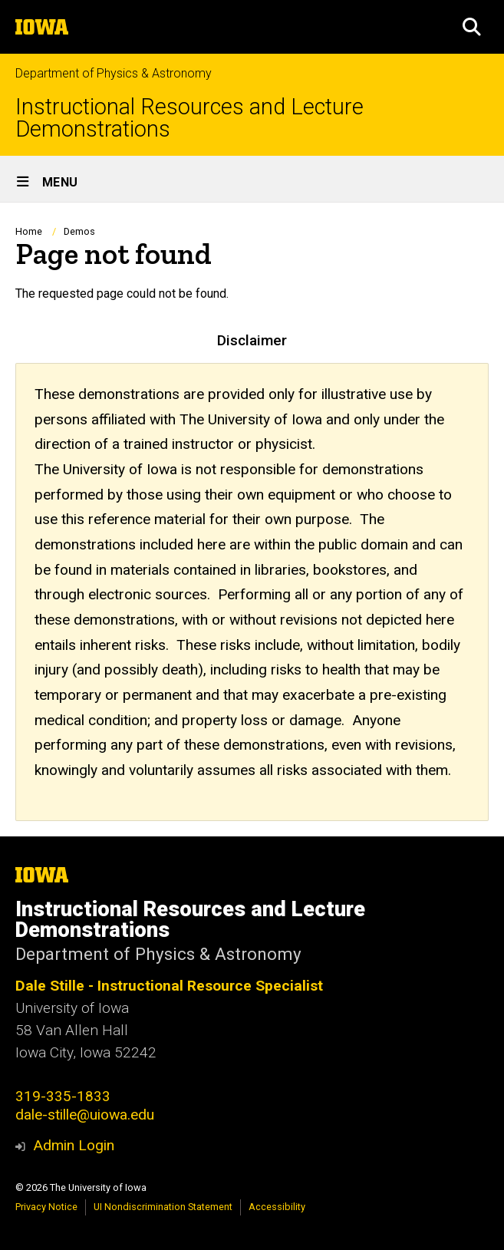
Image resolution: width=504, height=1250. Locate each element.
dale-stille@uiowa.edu (84, 1114)
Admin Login (73, 1145)
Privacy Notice (46, 1206)
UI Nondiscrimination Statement (163, 1206)
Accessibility (277, 1206)
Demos (79, 231)
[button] (472, 27)
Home (28, 231)
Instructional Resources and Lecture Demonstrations (189, 118)
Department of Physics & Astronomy (113, 73)
